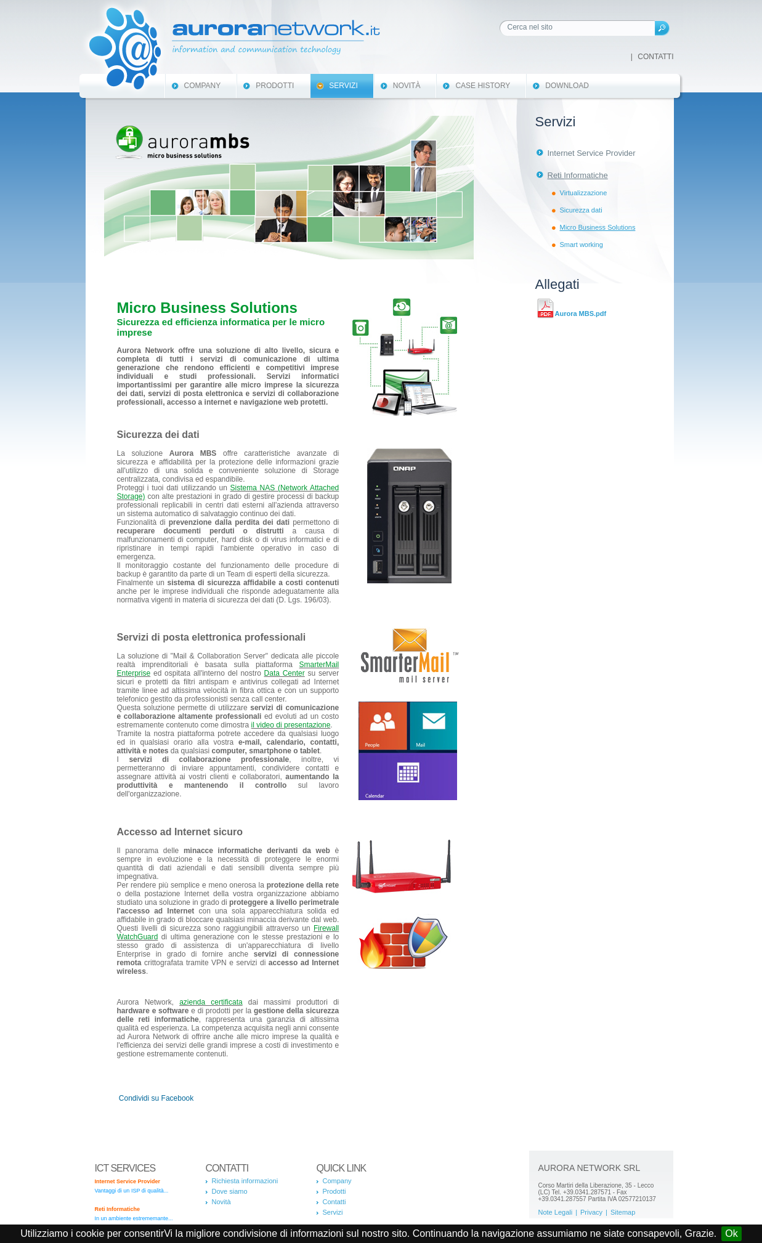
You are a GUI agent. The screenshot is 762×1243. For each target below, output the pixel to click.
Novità (407, 85)
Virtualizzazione (583, 192)
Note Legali (555, 1212)
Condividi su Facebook (156, 1098)
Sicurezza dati (581, 210)
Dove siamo (230, 1191)
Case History (482, 85)
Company (202, 85)
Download (567, 85)
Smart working (581, 244)
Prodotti (275, 85)
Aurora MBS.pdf (581, 313)
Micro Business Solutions (598, 227)
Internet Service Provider (592, 153)
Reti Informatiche (578, 175)
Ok (731, 1233)
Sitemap (622, 1212)
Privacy (591, 1212)
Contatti (655, 56)
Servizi (343, 85)
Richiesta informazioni (245, 1180)
